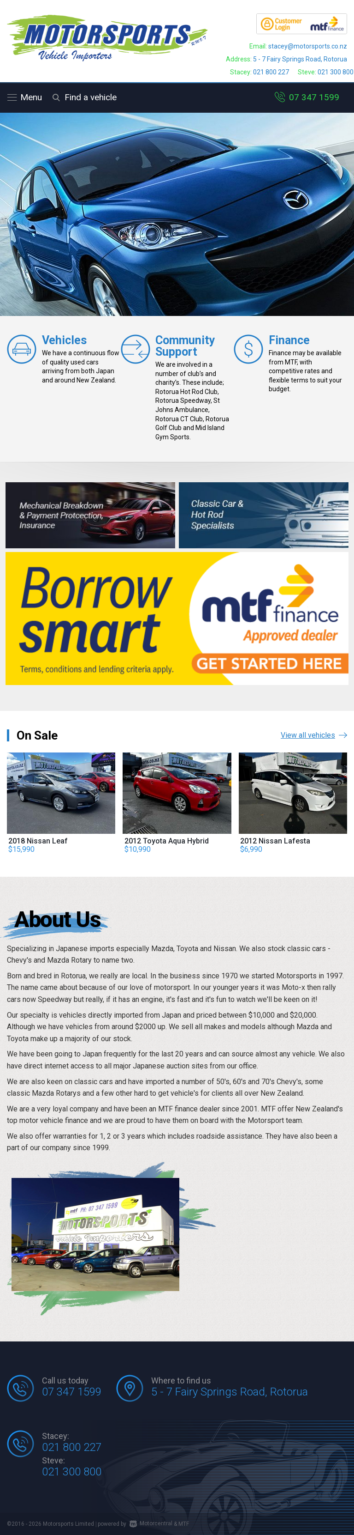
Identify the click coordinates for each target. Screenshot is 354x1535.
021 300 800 (336, 72)
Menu (24, 97)
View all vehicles (314, 735)
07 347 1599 (314, 97)
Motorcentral (151, 1523)
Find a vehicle (83, 97)
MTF (183, 1523)
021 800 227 (271, 72)
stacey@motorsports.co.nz (307, 46)
